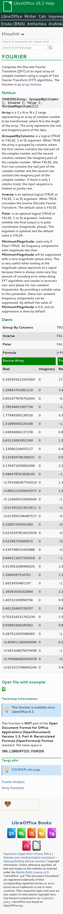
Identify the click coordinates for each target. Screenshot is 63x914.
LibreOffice (11, 16)
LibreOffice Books (32, 822)
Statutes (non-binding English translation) (29, 857)
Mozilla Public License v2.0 (32, 872)
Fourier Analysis (13, 781)
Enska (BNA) (13, 24)
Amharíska (36, 24)
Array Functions (13, 788)
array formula (31, 84)
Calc (42, 16)
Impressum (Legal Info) (17, 854)
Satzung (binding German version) (24, 861)
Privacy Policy (42, 854)
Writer (30, 16)
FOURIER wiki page (26, 769)
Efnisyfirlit (10, 33)
